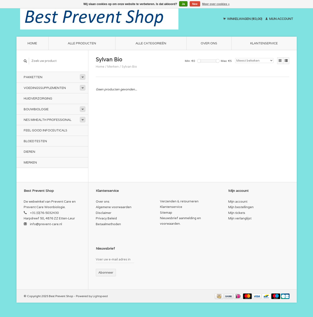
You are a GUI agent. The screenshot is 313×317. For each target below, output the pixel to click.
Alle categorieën (151, 43)
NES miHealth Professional (47, 120)
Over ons (209, 43)
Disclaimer (103, 213)
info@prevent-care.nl (46, 224)
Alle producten (82, 43)
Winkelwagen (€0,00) (243, 19)
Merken (30, 162)
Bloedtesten (35, 141)
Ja (183, 4)
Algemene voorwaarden (113, 207)
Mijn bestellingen (241, 207)
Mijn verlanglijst (239, 218)
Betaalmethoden (108, 224)
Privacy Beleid (106, 218)
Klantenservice (264, 43)
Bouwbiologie (36, 109)
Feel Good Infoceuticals (45, 130)
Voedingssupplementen (45, 88)
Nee (195, 4)
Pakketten (33, 77)
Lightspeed (100, 296)
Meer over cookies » (216, 4)
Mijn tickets (236, 213)
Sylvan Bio (129, 67)
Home (32, 43)
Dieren (29, 152)
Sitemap (166, 213)
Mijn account (279, 19)
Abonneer (105, 272)
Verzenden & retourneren (179, 201)
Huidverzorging (38, 98)
